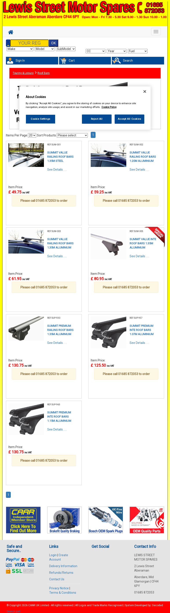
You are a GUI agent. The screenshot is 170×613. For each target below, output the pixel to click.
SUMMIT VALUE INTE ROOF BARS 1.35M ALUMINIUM (143, 241)
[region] (85, 108)
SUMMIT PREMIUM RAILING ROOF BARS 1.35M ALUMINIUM (60, 327)
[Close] (145, 91)
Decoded (157, 602)
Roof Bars (44, 70)
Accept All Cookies (129, 118)
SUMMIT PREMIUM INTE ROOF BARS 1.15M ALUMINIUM (59, 414)
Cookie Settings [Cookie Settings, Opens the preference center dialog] (40, 118)
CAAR (31, 602)
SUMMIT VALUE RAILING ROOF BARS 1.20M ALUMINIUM (143, 154)
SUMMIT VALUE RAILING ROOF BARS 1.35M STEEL (60, 154)
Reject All (97, 118)
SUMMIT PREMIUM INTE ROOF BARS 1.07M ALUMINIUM (142, 327)
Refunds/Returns (61, 570)
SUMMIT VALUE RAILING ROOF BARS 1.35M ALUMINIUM (60, 241)
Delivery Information (63, 563)
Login (53, 552)
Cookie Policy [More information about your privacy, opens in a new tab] (108, 107)
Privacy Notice (59, 586)
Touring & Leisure (23, 70)
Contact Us (56, 577)
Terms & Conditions (62, 590)
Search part (13, 608)
